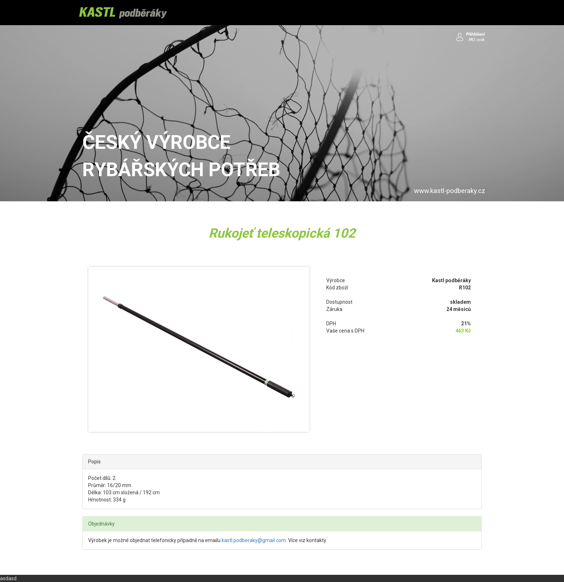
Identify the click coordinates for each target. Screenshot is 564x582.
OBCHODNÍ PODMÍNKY (303, 12)
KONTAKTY (357, 12)
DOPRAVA (251, 12)
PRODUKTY (212, 12)
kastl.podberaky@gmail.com (254, 540)
